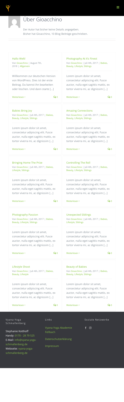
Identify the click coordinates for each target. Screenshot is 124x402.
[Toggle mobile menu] (118, 7)
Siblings (87, 66)
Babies (103, 62)
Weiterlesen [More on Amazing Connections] (72, 149)
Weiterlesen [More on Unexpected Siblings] (72, 253)
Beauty (69, 66)
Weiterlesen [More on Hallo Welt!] (18, 97)
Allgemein (25, 66)
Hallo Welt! (18, 58)
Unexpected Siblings (78, 214)
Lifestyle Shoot (21, 266)
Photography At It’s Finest (81, 58)
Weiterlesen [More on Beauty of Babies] (72, 305)
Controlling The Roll (78, 162)
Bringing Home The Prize (27, 162)
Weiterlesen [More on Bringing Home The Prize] (18, 201)
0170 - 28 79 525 (25, 335)
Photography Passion (25, 214)
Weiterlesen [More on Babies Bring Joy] (18, 149)
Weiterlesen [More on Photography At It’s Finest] (72, 97)
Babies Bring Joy (22, 110)
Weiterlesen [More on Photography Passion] (18, 253)
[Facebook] (86, 328)
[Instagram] (90, 328)
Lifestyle (78, 66)
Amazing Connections (79, 110)
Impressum (52, 346)
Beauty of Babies (76, 266)
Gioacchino (22, 62)
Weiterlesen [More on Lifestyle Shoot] (18, 305)
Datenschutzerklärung (58, 339)
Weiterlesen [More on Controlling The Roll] (72, 201)
